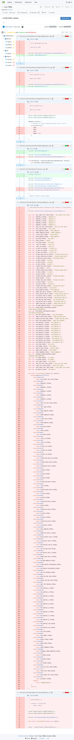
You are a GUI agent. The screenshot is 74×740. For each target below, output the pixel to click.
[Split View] (67, 32)
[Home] (3, 2)
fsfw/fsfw (10, 9)
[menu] (71, 32)
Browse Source (65, 18)
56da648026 (67, 26)
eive (5, 7)
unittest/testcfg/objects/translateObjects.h (34, 692)
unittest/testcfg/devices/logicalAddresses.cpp (35, 36)
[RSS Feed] (41, 7)
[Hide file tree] (2, 32)
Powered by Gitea (23, 736)
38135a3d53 (52, 26)
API (48, 738)
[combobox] (62, 32)
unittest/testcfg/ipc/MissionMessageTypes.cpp (35, 145)
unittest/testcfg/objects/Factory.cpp (32, 169)
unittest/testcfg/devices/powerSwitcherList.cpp (35, 67)
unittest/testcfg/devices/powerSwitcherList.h (35, 98)
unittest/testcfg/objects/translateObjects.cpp (35, 202)
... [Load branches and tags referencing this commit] (3, 22)
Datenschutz (18, 2)
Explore (10, 2)
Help (35, 2)
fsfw (10, 7)
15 (52, 7)
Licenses (41, 738)
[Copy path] (53, 36)
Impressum (28, 2)
